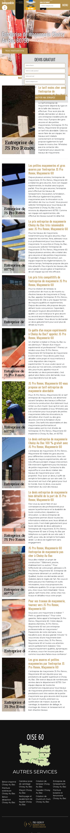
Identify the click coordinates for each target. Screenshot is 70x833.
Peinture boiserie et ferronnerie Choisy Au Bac (59, 794)
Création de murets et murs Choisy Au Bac (43, 799)
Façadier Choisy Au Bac (43, 791)
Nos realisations (14, 50)
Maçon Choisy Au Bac (25, 791)
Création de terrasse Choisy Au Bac (43, 784)
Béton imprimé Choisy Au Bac (9, 783)
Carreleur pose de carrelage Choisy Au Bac (25, 784)
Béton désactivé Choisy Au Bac (8, 800)
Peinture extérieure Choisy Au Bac (8, 791)
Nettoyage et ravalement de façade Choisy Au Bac (25, 800)
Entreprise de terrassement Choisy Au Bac (59, 784)
